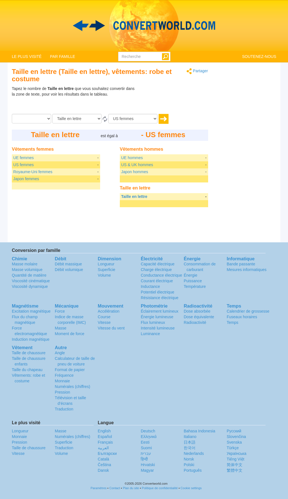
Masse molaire (24, 264)
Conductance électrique (161, 275)
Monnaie (62, 381)
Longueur (106, 264)
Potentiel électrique (157, 292)
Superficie (106, 269)
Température (195, 286)
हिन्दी (144, 459)
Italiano (190, 436)
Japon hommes (134, 172)
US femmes (23, 164)
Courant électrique (157, 281)
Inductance (150, 286)
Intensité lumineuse (158, 328)
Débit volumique (69, 269)
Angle (60, 353)
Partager (197, 71)
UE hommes (132, 157)
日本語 (189, 442)
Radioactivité (195, 322)
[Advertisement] (173, 100)
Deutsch (148, 431)
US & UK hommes (137, 164)
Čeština (104, 464)
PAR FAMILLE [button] (62, 56)
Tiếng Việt (235, 459)
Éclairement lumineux (159, 311)
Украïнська (236, 453)
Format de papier (70, 369)
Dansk (103, 470)
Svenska (234, 442)
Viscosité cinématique (31, 281)
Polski (189, 464)
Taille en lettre (134, 196)
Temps (232, 322)
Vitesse (104, 322)
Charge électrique (156, 269)
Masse (60, 328)
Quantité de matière (29, 275)
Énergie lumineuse (157, 317)
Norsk (189, 459)
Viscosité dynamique (30, 286)
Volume (104, 275)
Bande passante (241, 264)
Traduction (64, 409)
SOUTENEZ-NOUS (259, 56)
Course (104, 317)
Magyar (147, 470)
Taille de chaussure (29, 353)
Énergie (190, 275)
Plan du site (131, 488)
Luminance (150, 333)
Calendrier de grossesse (248, 311)
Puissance (193, 281)
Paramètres (99, 488)
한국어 (189, 448)
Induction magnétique (31, 339)
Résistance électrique (159, 297)
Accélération (109, 311)
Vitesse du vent (111, 328)
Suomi (146, 448)
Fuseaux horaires (242, 317)
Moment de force (69, 333)
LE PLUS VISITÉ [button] (27, 56)
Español (105, 436)
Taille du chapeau (27, 369)
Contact (114, 488)
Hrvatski (148, 464)
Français (105, 442)
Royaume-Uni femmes (32, 172)
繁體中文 (234, 470)
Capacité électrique (157, 264)
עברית (146, 453)
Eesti (145, 442)
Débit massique (68, 264)
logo (144, 25)
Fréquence (64, 375)
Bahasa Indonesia (199, 431)
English (104, 431)
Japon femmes (26, 179)
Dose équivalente (199, 317)
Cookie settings (191, 488)
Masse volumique (27, 269)
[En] (133, 118)
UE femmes (23, 157)
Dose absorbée (197, 311)
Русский (234, 431)
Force (60, 311)
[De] (77, 118)
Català (103, 459)
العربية (103, 448)
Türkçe (233, 448)
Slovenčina (236, 436)
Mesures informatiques (247, 269)
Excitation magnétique (31, 311)
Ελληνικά (148, 436)
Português (193, 470)
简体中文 (234, 464)
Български (107, 453)
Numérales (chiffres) (72, 386)
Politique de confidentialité (160, 488)
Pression (62, 392)
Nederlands (194, 453)
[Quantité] (31, 118)
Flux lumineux (153, 322)
